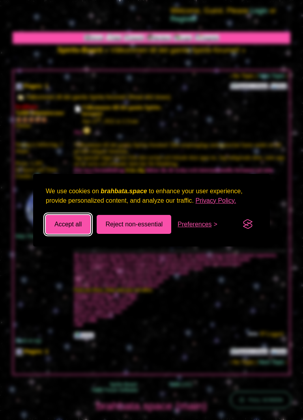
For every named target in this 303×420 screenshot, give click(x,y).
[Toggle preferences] (197, 224)
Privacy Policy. (216, 200)
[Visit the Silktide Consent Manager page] (247, 224)
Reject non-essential (134, 224)
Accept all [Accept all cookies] (68, 224)
